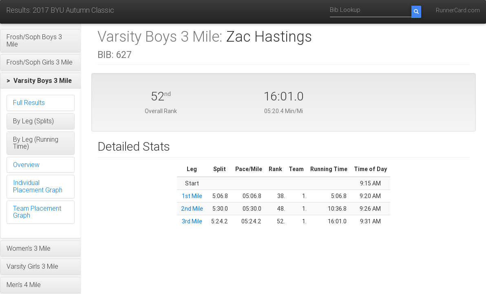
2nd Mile (192, 208)
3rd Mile (192, 221)
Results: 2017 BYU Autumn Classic (60, 10)
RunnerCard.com (458, 10)
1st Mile (192, 196)
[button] (40, 40)
